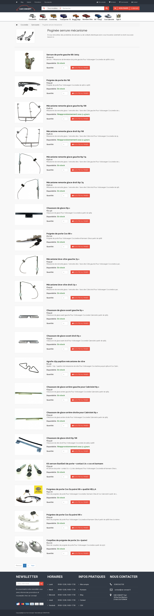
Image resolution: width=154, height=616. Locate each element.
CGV (81, 605)
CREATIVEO (46, 613)
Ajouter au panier (80, 68)
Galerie (29, 2)
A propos (82, 590)
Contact (134, 2)
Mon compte (101, 2)
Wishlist (112, 2)
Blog (22, 2)
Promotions (38, 2)
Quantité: (50, 68)
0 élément (134, 8)
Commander (123, 2)
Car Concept (30, 613)
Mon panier (123, 8)
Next (32, 565)
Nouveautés (48, 2)
